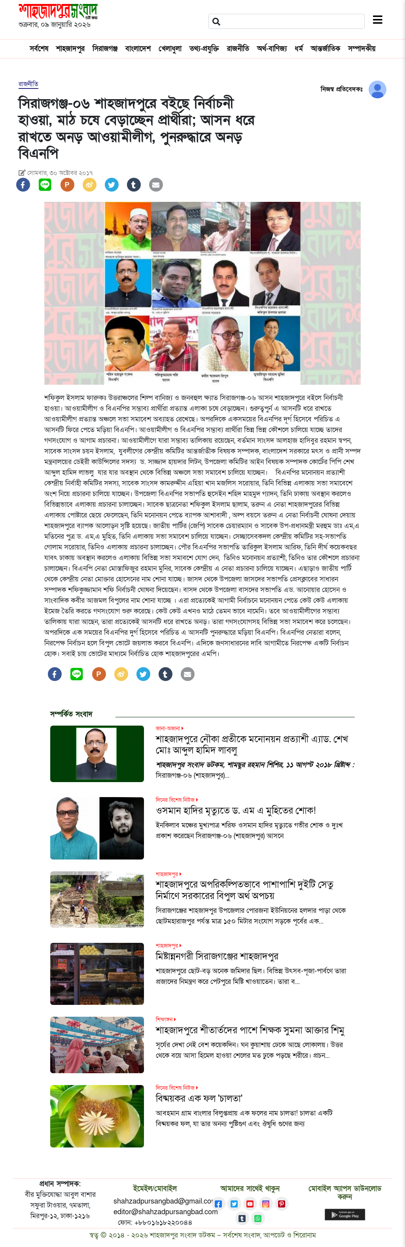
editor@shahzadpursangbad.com (166, 1212)
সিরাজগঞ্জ (105, 48)
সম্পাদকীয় (362, 48)
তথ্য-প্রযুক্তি (204, 48)
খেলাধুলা (170, 48)
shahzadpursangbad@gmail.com (165, 1201)
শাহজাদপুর (70, 48)
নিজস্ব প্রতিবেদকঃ (342, 89)
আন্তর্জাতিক (325, 48)
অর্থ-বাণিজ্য (272, 48)
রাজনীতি (238, 48)
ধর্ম (299, 48)
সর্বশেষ (39, 48)
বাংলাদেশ (138, 48)
